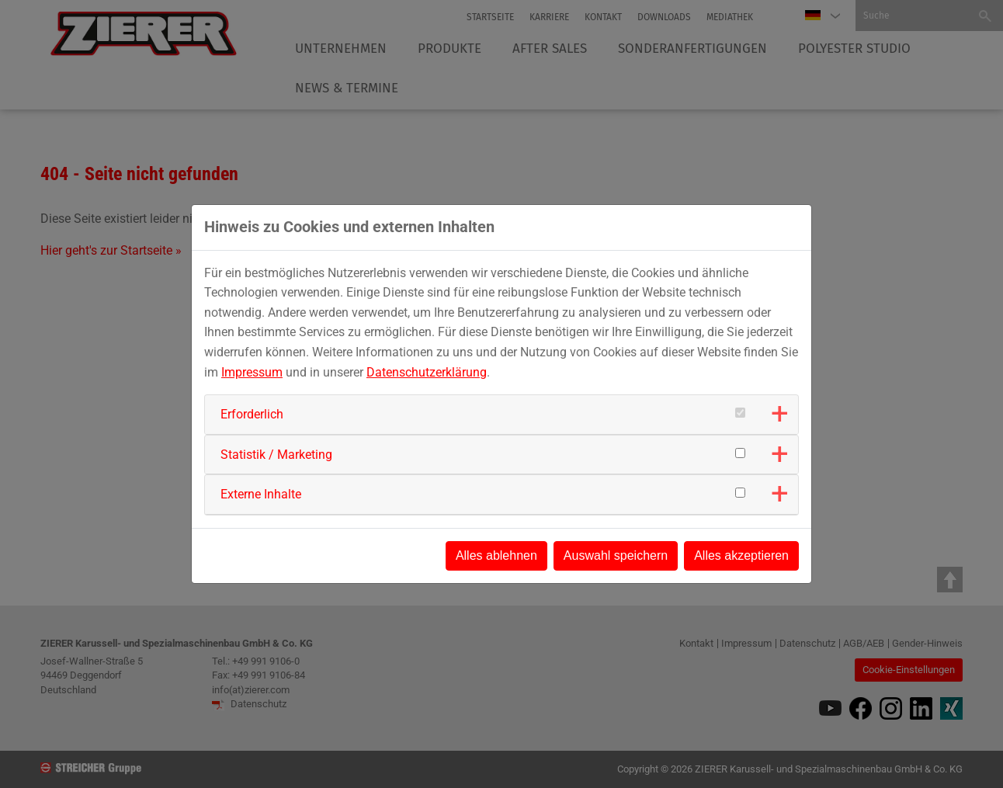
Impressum (252, 372)
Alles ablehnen (496, 555)
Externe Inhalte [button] (260, 494)
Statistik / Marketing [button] (276, 454)
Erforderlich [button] (251, 414)
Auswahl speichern (616, 555)
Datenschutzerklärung (426, 372)
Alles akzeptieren (741, 555)
